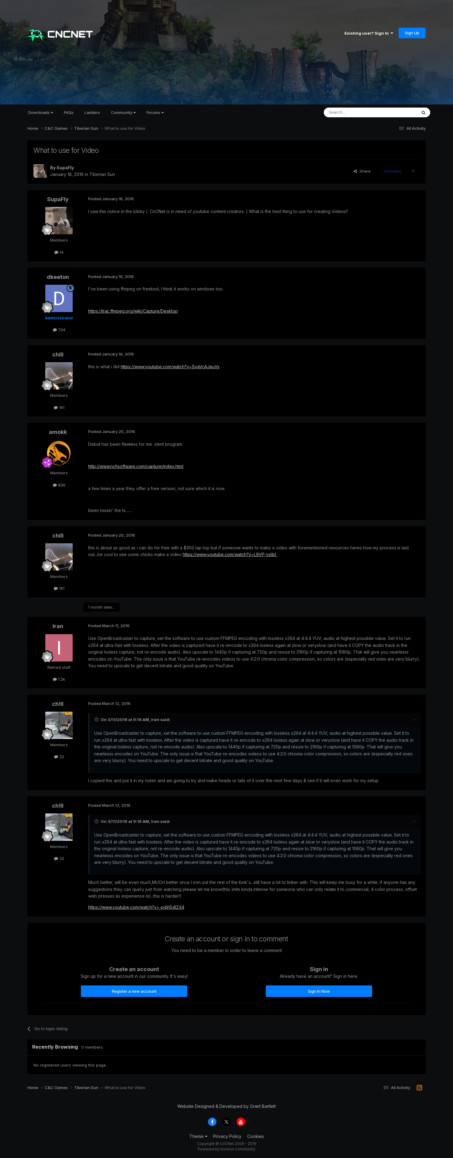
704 (59, 329)
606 (59, 485)
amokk (58, 432)
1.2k (59, 679)
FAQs (69, 112)
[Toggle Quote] (97, 719)
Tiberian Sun (102, 174)
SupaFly (65, 167)
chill (58, 354)
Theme (198, 1136)
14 (59, 252)
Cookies (255, 1136)
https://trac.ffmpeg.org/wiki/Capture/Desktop (133, 311)
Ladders (92, 112)
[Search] (355, 112)
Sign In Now (319, 991)
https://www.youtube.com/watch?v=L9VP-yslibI (230, 554)
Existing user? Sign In (368, 33)
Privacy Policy (227, 1136)
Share (362, 171)
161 (59, 407)
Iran (58, 626)
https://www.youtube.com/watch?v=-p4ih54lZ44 (136, 907)
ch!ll (58, 704)
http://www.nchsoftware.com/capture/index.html (135, 466)
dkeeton (58, 277)
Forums (155, 112)
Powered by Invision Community (226, 1149)
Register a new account (134, 991)
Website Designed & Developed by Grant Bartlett (226, 1106)
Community (123, 112)
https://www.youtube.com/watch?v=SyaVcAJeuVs (170, 366)
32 (59, 756)
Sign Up (412, 32)
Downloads (40, 112)
